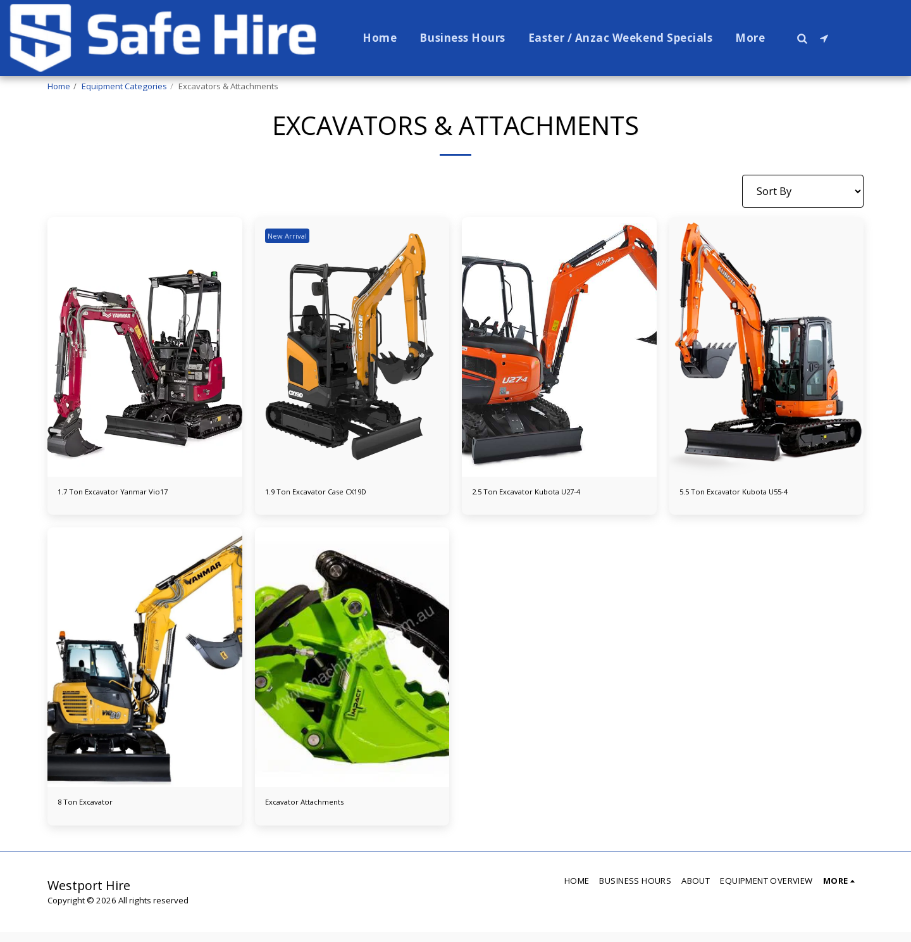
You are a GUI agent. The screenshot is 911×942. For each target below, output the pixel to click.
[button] (801, 38)
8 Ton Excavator (96, 809)
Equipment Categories (124, 86)
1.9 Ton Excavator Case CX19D (337, 494)
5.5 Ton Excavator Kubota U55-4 (756, 494)
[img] (144, 347)
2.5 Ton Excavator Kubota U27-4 (549, 494)
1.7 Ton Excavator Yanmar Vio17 (135, 494)
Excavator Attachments (321, 809)
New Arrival (292, 235)
